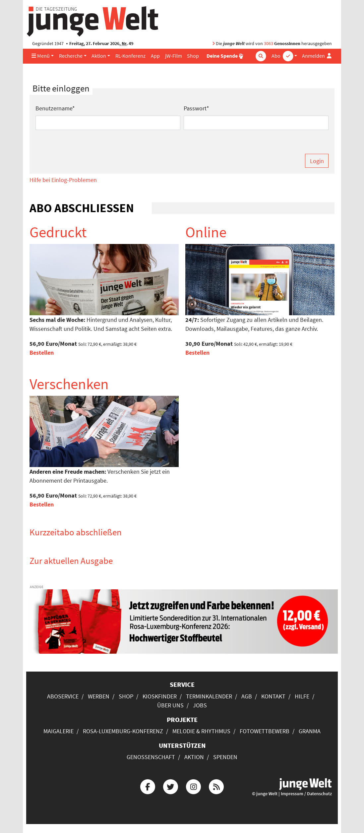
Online (205, 232)
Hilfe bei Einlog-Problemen (63, 180)
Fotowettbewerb (264, 731)
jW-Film (173, 56)
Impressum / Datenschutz (306, 794)
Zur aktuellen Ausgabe (71, 560)
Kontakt (273, 696)
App (155, 56)
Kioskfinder (160, 696)
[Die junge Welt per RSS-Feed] (216, 786)
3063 (268, 43)
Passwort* (196, 108)
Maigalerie (58, 731)
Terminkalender (209, 696)
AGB (246, 696)
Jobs (200, 705)
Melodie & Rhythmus (201, 731)
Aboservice (63, 696)
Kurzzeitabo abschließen (76, 532)
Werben (98, 696)
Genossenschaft (151, 757)
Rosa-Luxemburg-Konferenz (123, 731)
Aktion (98, 56)
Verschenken (69, 384)
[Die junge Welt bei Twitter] (170, 786)
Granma (310, 731)
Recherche (71, 56)
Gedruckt (58, 232)
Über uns (170, 705)
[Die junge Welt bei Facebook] (147, 786)
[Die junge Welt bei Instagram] (193, 786)
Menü (40, 56)
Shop (193, 56)
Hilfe (302, 696)
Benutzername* (55, 108)
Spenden (225, 757)
